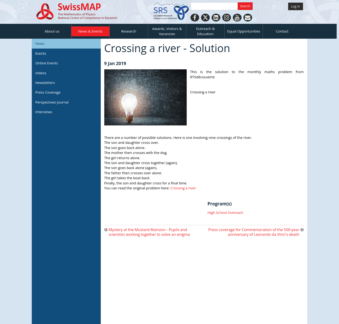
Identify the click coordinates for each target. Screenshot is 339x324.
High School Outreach (225, 212)
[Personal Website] (247, 17)
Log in (295, 6)
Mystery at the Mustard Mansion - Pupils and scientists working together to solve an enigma (149, 232)
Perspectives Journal (52, 102)
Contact (282, 31)
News (39, 43)
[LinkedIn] (216, 17)
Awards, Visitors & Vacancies (167, 31)
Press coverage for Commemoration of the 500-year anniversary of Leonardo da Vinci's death (253, 232)
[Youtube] (237, 17)
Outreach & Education (205, 31)
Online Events (46, 63)
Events (40, 53)
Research (128, 31)
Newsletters (45, 82)
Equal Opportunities (243, 31)
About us (52, 31)
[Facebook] (194, 17)
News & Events (90, 31)
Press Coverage (48, 92)
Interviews (43, 111)
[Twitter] (205, 17)
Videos (40, 73)
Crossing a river (183, 188)
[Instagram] (226, 17)
